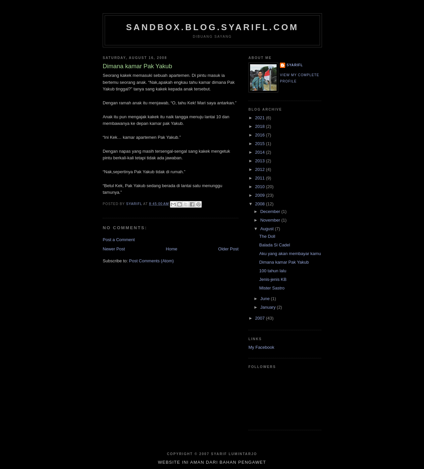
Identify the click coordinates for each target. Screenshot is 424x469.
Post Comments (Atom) (151, 260)
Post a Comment (119, 239)
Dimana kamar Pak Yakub (284, 262)
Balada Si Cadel (274, 244)
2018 (260, 126)
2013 (260, 160)
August (267, 228)
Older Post (228, 248)
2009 (260, 195)
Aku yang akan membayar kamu (290, 253)
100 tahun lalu (272, 270)
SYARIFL (295, 65)
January (268, 307)
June (265, 298)
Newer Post (114, 248)
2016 (260, 134)
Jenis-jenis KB (272, 279)
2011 (260, 178)
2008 (260, 203)
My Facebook (261, 347)
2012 (260, 169)
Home (172, 248)
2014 (260, 152)
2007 (260, 318)
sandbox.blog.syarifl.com (212, 27)
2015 (260, 143)
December (271, 211)
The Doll (267, 236)
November (271, 220)
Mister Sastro (272, 288)
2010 (260, 186)
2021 (260, 117)
